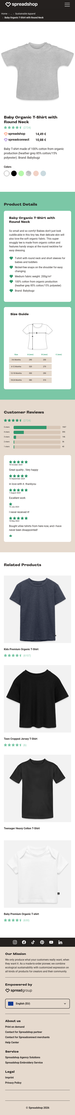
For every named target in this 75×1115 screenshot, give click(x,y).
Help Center (12, 1042)
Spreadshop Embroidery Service (24, 1062)
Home (4, 13)
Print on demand (14, 1026)
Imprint (9, 1077)
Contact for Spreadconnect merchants (27, 1037)
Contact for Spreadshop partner (23, 1032)
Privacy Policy (13, 1082)
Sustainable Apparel (25, 13)
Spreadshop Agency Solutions (22, 1057)
